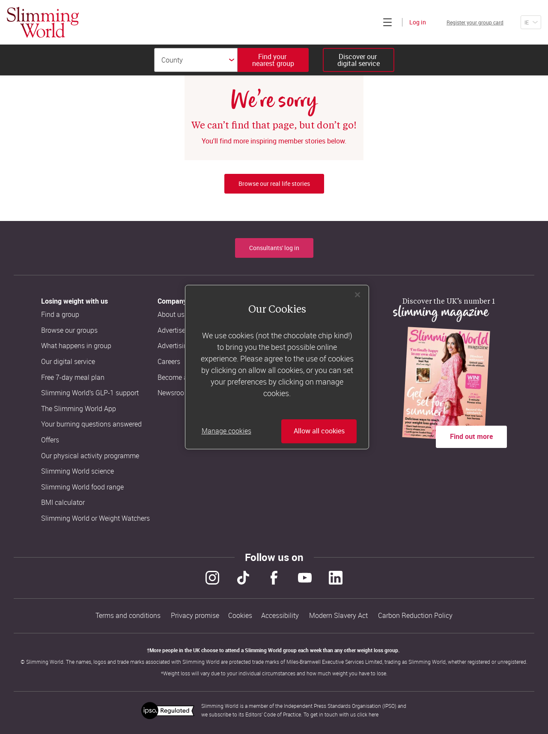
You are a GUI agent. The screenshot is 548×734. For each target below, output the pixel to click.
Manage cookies (226, 431)
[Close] (357, 294)
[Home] (43, 22)
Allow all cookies (319, 431)
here (373, 711)
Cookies (240, 614)
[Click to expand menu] (367, 22)
